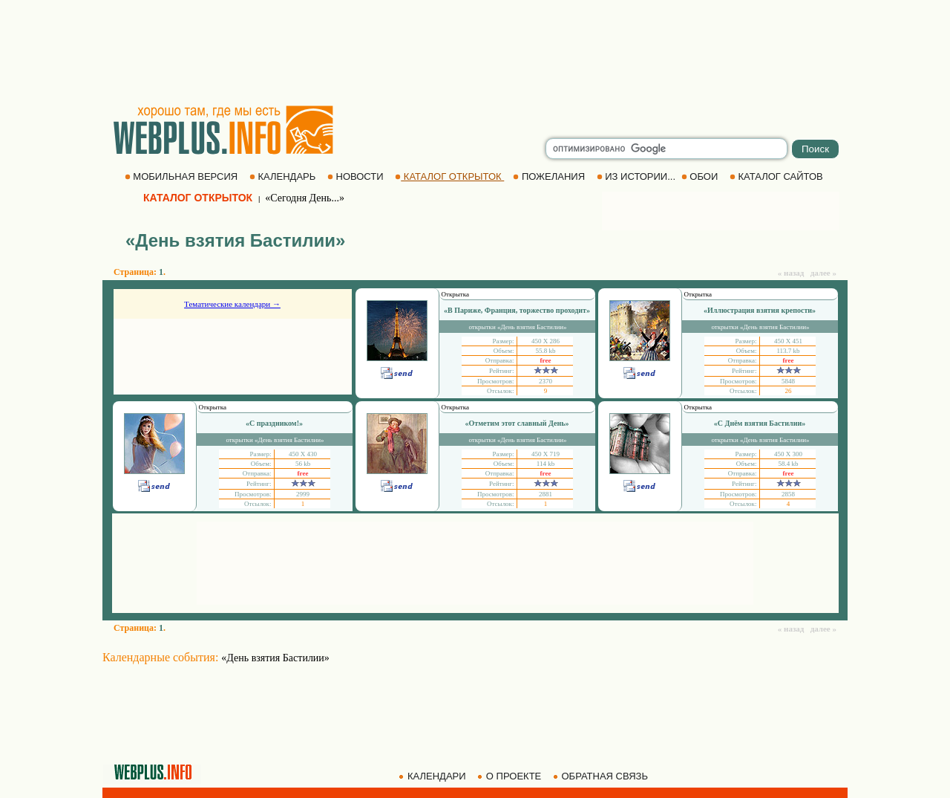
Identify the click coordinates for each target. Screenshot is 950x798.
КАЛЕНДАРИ (433, 776)
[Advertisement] (475, 52)
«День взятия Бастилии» (275, 658)
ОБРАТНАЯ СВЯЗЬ (602, 776)
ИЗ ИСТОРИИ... (637, 176)
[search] (666, 148)
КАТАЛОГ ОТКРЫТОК (449, 176)
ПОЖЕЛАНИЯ (550, 176)
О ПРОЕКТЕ (510, 776)
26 (788, 391)
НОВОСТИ (356, 176)
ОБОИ (701, 176)
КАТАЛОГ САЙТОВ (777, 176)
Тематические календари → (232, 303)
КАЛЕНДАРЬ (283, 176)
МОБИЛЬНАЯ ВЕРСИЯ (182, 176)
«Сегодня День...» (305, 198)
